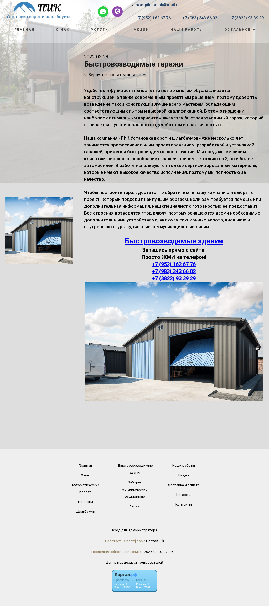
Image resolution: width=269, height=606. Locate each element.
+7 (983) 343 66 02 (199, 18)
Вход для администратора (134, 530)
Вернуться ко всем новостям (115, 74)
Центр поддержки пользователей (134, 562)
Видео (183, 475)
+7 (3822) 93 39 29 (246, 18)
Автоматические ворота (85, 488)
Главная (24, 30)
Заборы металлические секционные (134, 489)
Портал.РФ (155, 541)
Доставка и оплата (183, 485)
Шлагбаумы (85, 511)
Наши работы (186, 30)
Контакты (183, 504)
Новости (183, 494)
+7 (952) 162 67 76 (153, 18)
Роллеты (85, 502)
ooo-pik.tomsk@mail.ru (158, 4)
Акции (141, 30)
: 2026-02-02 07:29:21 (160, 551)
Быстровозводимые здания (174, 241)
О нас (63, 30)
